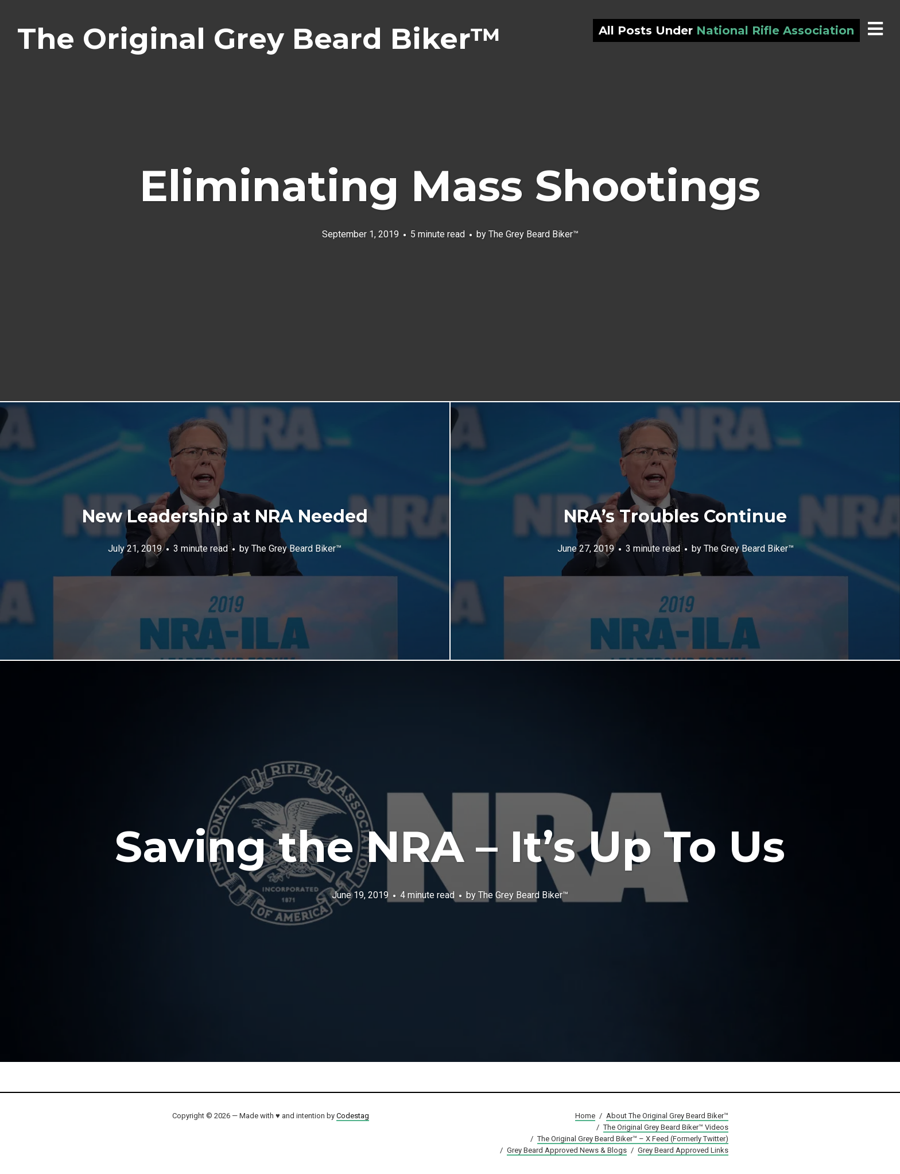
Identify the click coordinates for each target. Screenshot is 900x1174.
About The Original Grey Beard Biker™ (667, 1115)
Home (585, 1115)
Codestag (352, 1115)
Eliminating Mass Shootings (450, 185)
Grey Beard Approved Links (683, 1150)
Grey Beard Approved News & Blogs (567, 1150)
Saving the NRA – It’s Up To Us (450, 846)
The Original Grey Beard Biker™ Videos (665, 1127)
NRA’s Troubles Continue (675, 516)
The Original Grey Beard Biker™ (259, 38)
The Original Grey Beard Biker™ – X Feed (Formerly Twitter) (632, 1138)
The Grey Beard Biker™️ (533, 233)
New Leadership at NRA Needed (225, 516)
